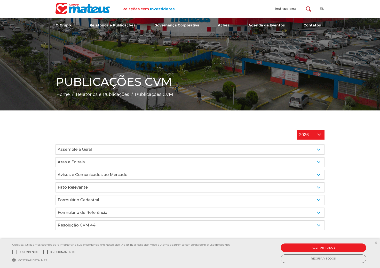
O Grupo (63, 25)
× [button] (376, 243)
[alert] (190, 253)
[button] (121, 260)
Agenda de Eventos (266, 25)
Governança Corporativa (176, 25)
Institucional (286, 9)
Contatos (312, 25)
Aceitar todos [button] (323, 247)
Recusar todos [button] (323, 258)
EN (322, 9)
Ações (224, 25)
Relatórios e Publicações (112, 25)
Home (63, 94)
